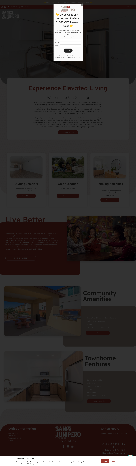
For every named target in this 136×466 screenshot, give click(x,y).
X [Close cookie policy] (133, 458)
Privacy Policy (62, 57)
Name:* (57, 40)
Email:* (57, 43)
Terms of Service (73, 57)
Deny (113, 461)
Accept (105, 461)
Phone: (57, 45)
